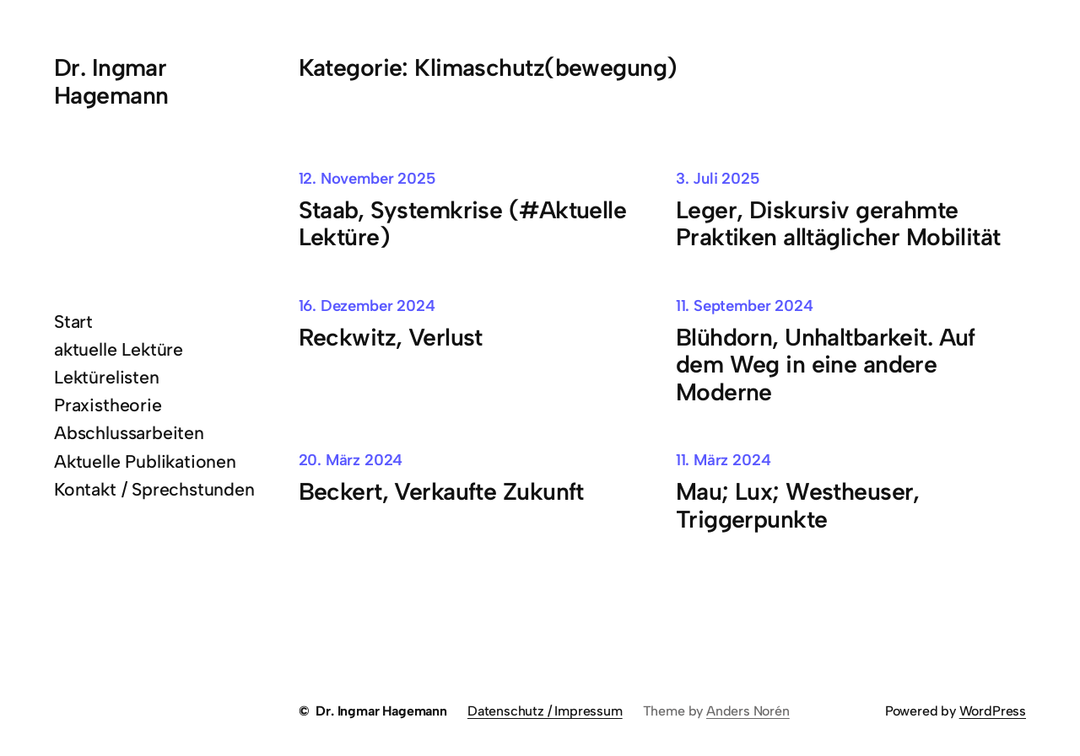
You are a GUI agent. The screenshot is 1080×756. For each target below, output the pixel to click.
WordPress (992, 711)
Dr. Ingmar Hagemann (111, 81)
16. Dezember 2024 (367, 305)
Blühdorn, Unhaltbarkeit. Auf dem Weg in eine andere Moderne (825, 365)
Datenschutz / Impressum (545, 711)
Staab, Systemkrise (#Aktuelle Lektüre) (463, 223)
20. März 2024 (351, 459)
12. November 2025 (367, 178)
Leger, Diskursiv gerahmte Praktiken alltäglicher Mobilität (838, 223)
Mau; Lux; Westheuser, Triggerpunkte (798, 505)
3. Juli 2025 (718, 178)
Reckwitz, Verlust (391, 337)
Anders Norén (748, 711)
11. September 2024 (744, 305)
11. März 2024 (723, 459)
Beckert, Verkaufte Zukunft (441, 492)
